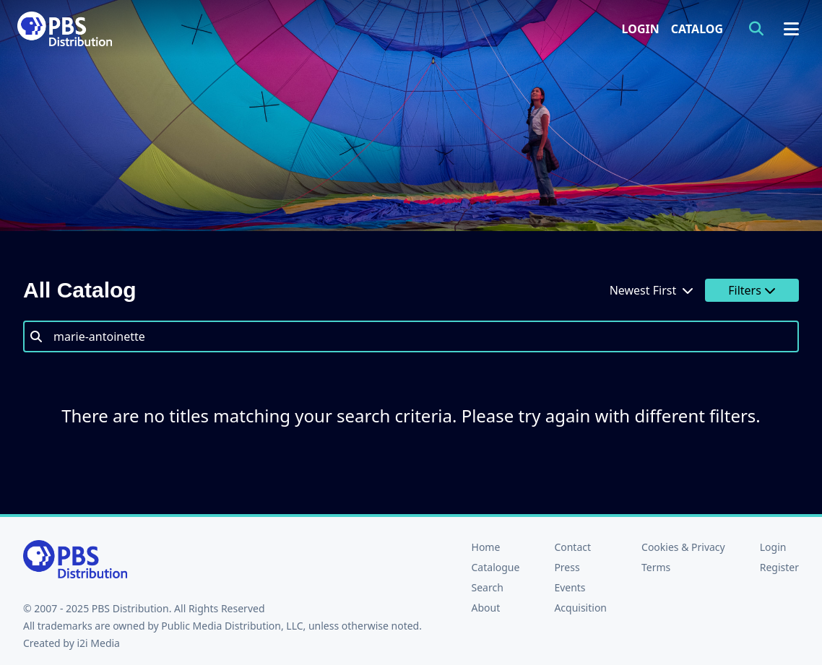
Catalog (697, 29)
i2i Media (98, 643)
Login (640, 29)
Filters (752, 290)
